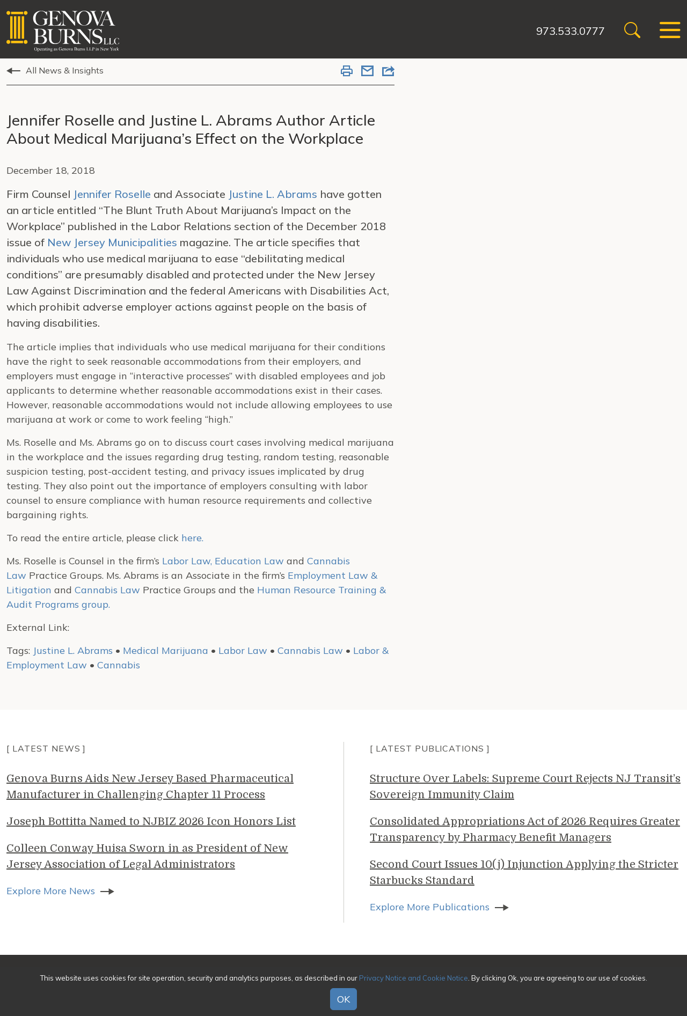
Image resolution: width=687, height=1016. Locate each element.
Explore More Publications (429, 907)
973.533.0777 (570, 31)
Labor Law (242, 650)
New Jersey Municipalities (112, 242)
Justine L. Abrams (272, 194)
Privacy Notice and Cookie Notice (413, 978)
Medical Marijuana (165, 650)
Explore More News (50, 891)
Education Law (249, 561)
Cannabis (118, 665)
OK (343, 999)
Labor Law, (187, 561)
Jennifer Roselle (112, 194)
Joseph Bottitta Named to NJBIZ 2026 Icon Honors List (151, 821)
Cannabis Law (107, 590)
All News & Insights (65, 70)
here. (192, 538)
